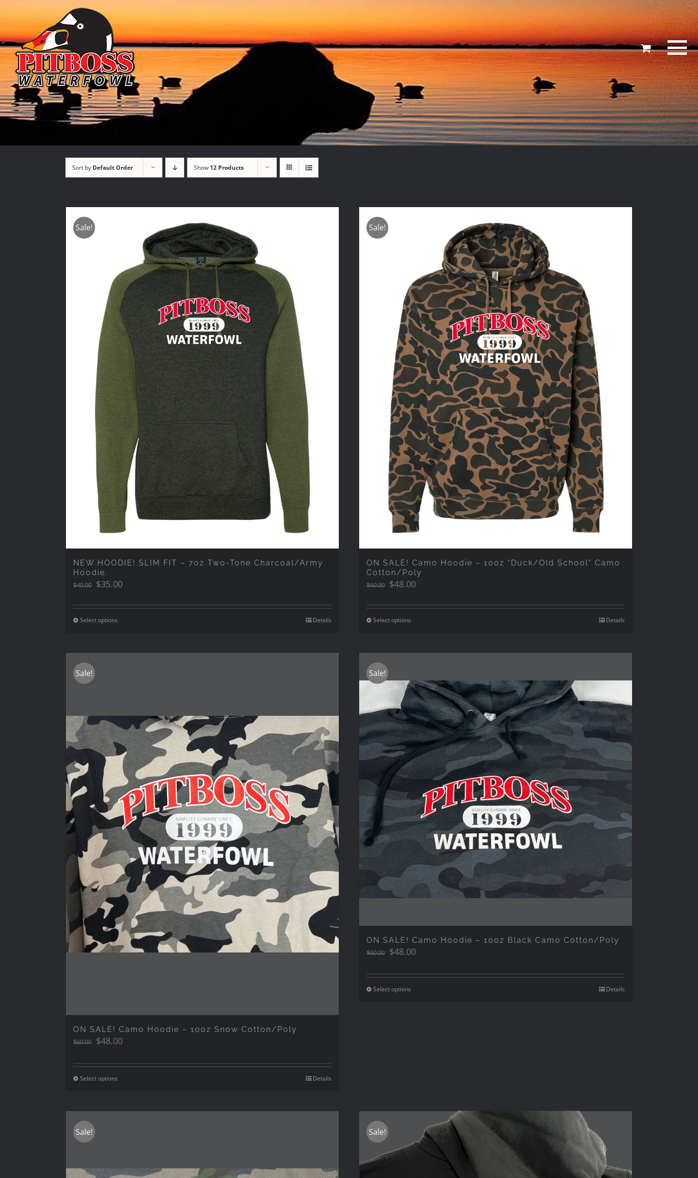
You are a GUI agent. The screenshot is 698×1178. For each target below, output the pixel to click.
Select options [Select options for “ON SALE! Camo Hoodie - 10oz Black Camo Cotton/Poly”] (392, 989)
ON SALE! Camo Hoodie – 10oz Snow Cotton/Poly (185, 1030)
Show (219, 167)
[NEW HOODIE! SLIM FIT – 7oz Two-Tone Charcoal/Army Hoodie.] (202, 378)
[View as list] (308, 167)
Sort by (102, 167)
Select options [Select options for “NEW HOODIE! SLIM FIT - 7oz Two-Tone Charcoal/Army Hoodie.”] (99, 620)
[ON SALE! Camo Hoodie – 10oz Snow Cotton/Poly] (202, 835)
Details (322, 620)
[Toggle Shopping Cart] (645, 48)
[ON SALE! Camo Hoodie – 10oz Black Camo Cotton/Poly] (495, 789)
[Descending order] (174, 168)
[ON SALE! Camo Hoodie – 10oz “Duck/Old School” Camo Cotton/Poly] (495, 378)
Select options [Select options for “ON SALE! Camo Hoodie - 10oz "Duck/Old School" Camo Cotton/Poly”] (392, 620)
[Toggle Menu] (675, 47)
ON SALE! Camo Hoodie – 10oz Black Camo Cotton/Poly (492, 940)
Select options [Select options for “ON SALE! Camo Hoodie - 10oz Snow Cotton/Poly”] (99, 1080)
